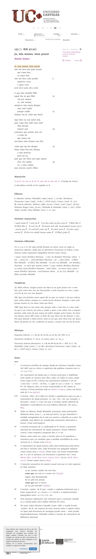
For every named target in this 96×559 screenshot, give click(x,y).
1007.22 (36, 392)
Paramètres (24, 549)
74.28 (34, 457)
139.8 (69, 457)
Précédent (66, 60)
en (43, 28)
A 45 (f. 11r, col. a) (22, 181)
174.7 (22, 460)
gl (34, 28)
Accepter (33, 549)
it (47, 28)
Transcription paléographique (71, 52)
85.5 (39, 457)
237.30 (59, 473)
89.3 (22, 408)
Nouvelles (66, 40)
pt (38, 28)
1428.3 (46, 485)
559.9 (48, 460)
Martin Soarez (22, 58)
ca (59, 28)
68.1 (28, 457)
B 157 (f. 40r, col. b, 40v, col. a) (46, 181)
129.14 (41, 451)
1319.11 (62, 389)
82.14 (48, 442)
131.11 (57, 457)
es (51, 28)
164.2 (75, 457)
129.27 (51, 457)
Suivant (78, 60)
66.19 (23, 457)
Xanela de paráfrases (68, 54)
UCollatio (65, 56)
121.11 (44, 457)
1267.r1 (54, 389)
